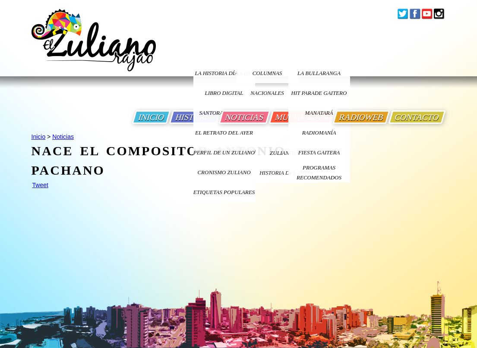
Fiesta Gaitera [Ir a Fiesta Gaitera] (319, 152)
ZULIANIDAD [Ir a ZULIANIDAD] (286, 153)
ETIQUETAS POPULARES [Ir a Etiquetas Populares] (224, 192)
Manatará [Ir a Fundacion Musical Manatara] (319, 113)
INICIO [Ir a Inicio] (151, 117)
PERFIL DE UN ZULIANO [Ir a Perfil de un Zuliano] (224, 152)
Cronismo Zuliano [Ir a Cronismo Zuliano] (223, 172)
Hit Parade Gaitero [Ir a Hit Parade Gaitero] (319, 93)
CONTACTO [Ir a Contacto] (417, 117)
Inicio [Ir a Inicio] (39, 136)
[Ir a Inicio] (94, 47)
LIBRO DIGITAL (224, 93)
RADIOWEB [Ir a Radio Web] (361, 117)
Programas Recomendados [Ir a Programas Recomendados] (319, 172)
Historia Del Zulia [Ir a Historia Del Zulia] (286, 172)
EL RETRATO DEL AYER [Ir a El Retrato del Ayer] (224, 132)
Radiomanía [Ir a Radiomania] (319, 132)
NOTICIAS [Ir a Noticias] (244, 117)
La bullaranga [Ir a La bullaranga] (319, 73)
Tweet (40, 185)
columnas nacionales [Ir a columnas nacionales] (267, 76)
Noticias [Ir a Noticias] (63, 136)
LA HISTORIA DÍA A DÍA (224, 73)
